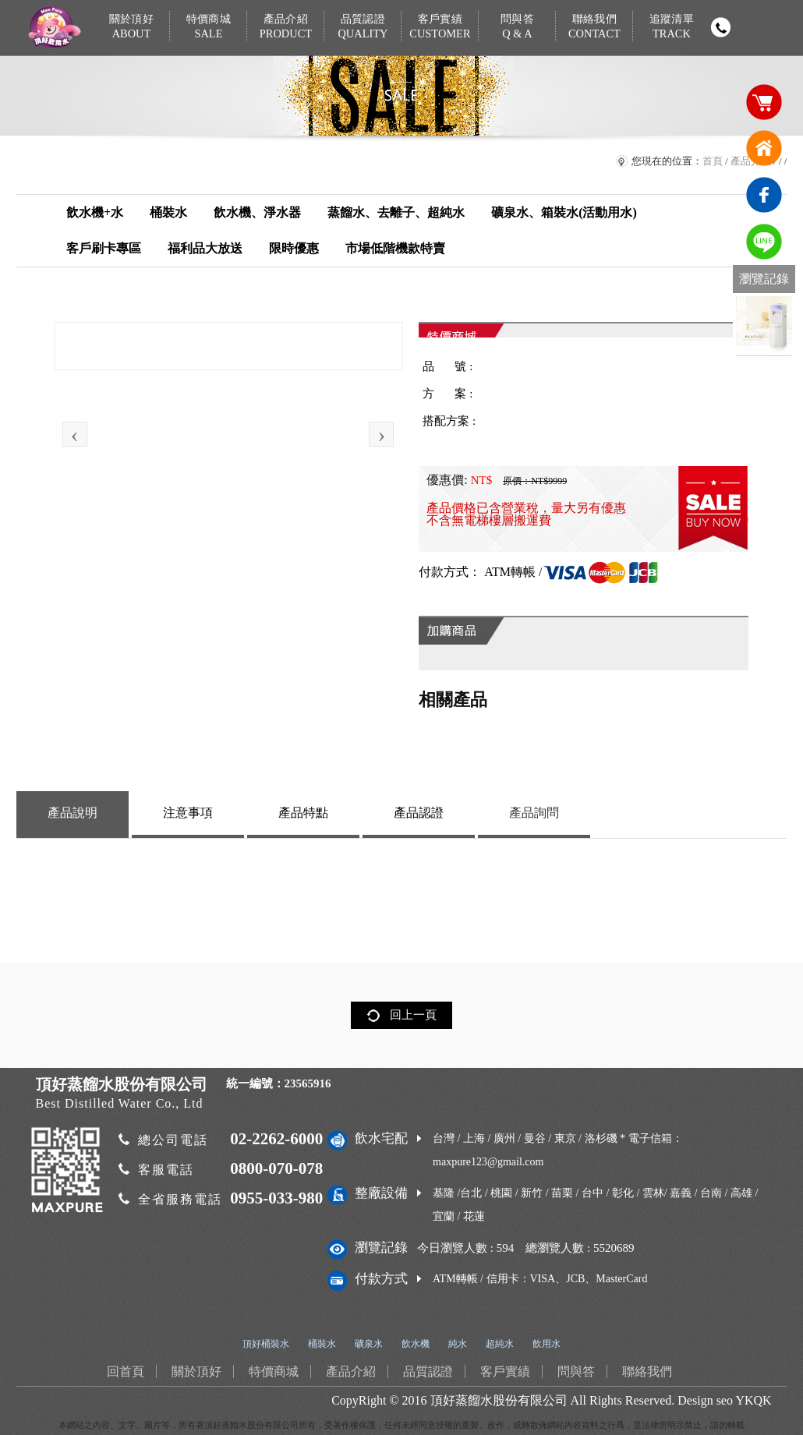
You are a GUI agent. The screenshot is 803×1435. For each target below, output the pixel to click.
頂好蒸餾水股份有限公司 (499, 1400)
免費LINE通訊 (764, 241)
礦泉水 (369, 1343)
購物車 (764, 101)
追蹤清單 (671, 26)
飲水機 (416, 1343)
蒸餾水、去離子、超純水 (396, 212)
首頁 (712, 161)
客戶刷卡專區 (103, 248)
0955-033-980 (276, 1198)
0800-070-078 (276, 1168)
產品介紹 (286, 26)
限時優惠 (294, 248)
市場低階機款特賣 (395, 248)
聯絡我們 (594, 26)
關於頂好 (131, 26)
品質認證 (363, 26)
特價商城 (208, 26)
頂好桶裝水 (265, 1343)
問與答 (517, 26)
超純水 (500, 1343)
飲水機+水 (94, 212)
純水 (457, 1343)
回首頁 (764, 148)
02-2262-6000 (276, 1138)
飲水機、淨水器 (257, 212)
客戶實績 (440, 26)
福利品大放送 (205, 248)
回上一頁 (413, 1015)
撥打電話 (720, 27)
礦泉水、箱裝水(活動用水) (564, 212)
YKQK (753, 1400)
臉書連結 (764, 194)
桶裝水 (168, 212)
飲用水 (546, 1343)
